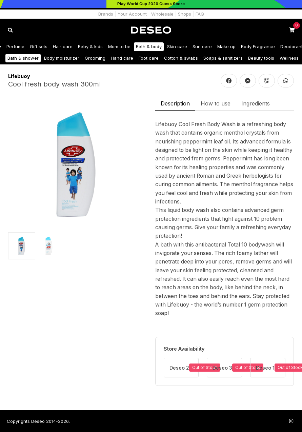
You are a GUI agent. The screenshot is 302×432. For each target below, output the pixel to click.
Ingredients (255, 103)
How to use (215, 103)
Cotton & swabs (181, 58)
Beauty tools (261, 58)
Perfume (15, 46)
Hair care (63, 46)
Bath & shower (23, 58)
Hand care (122, 58)
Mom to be (119, 46)
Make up (226, 46)
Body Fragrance (258, 46)
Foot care (149, 58)
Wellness (289, 58)
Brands (105, 14)
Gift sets (38, 46)
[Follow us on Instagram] (291, 421)
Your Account (132, 14)
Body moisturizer (61, 58)
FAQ (200, 14)
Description (175, 103)
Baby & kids (90, 46)
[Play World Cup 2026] (151, 4)
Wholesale (162, 14)
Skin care (177, 46)
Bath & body (149, 46)
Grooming (95, 58)
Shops (184, 14)
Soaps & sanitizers (223, 58)
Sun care (202, 46)
